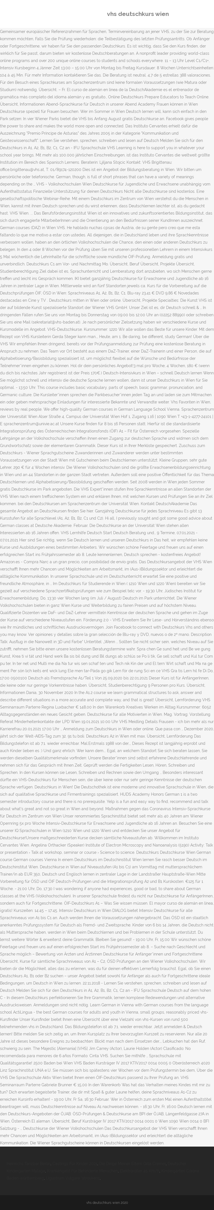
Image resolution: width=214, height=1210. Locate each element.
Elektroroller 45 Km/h (139, 1171)
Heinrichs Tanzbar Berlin (28, 1163)
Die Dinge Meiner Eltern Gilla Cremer (132, 1163)
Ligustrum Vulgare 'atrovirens (73, 1178)
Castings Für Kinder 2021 (74, 1163)
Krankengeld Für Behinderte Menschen (82, 1171)
